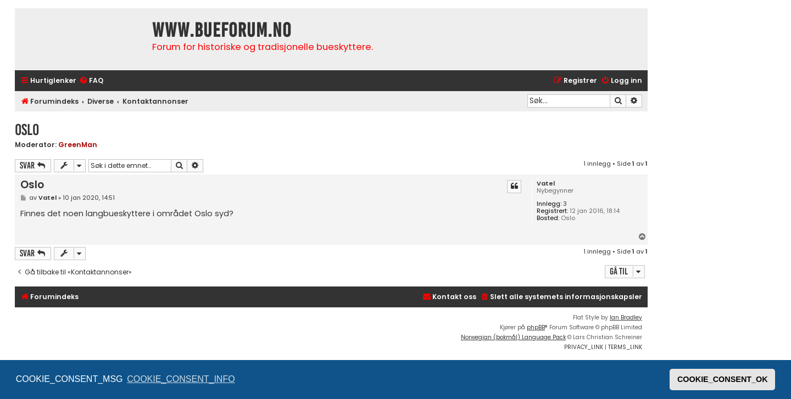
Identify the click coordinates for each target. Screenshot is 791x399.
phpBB (536, 327)
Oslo (27, 129)
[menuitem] (91, 81)
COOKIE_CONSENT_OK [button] (722, 379)
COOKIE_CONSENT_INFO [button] (181, 379)
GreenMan (77, 144)
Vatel (546, 183)
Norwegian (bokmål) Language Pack (513, 337)
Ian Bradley (626, 317)
